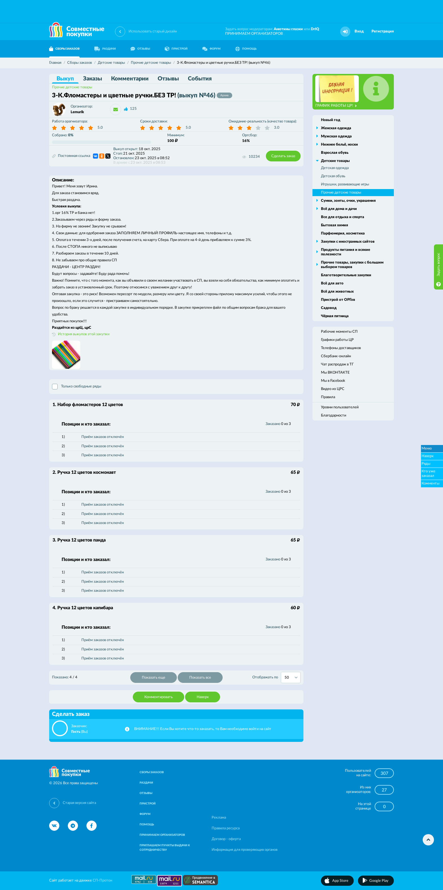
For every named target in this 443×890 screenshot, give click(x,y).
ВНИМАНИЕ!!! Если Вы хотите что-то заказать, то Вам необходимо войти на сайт (202, 729)
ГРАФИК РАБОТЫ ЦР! (336, 106)
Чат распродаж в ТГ (337, 364)
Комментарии (130, 79)
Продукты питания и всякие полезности (345, 252)
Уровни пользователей (340, 407)
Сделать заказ (283, 156)
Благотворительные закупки (346, 275)
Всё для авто (332, 283)
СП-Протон (102, 880)
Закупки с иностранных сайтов (348, 242)
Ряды (426, 464)
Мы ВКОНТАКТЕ (335, 372)
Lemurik (77, 112)
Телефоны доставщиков (341, 348)
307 (384, 773)
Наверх (203, 697)
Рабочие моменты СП (339, 332)
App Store (340, 881)
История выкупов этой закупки (83, 334)
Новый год (330, 120)
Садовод (328, 308)
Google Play (378, 881)
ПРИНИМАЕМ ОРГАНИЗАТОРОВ (254, 34)
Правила (328, 397)
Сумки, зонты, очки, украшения (348, 201)
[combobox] (291, 677)
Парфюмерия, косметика (343, 233)
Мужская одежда (336, 136)
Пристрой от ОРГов (338, 300)
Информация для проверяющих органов (244, 850)
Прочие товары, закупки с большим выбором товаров (352, 265)
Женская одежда (336, 128)
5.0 (100, 128)
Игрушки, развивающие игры (345, 184)
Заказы (92, 79)
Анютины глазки (288, 29)
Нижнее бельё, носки (339, 144)
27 (384, 790)
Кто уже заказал (428, 474)
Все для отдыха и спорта (342, 217)
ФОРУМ (211, 49)
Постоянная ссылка (71, 156)
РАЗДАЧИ (105, 49)
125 (133, 109)
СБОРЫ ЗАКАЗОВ (64, 49)
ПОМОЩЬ (246, 49)
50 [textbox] (287, 677)
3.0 (276, 128)
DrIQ (315, 29)
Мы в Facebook (333, 381)
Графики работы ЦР (337, 340)
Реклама (219, 817)
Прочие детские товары (72, 87)
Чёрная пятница (335, 316)
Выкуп (65, 79)
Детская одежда (335, 168)
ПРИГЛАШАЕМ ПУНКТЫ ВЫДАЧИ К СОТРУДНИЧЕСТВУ (165, 847)
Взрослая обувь (334, 153)
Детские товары (335, 161)
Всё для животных (337, 291)
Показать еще (153, 677)
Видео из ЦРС (332, 389)
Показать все (200, 677)
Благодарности (333, 415)
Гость (75, 732)
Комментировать (158, 697)
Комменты (430, 483)
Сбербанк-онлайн (336, 356)
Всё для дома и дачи (339, 209)
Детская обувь (333, 176)
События (200, 79)
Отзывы (168, 79)
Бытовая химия (334, 225)
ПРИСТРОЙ (176, 49)
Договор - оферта (226, 839)
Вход (359, 31)
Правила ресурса (226, 828)
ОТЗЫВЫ (140, 49)
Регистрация (383, 31)
